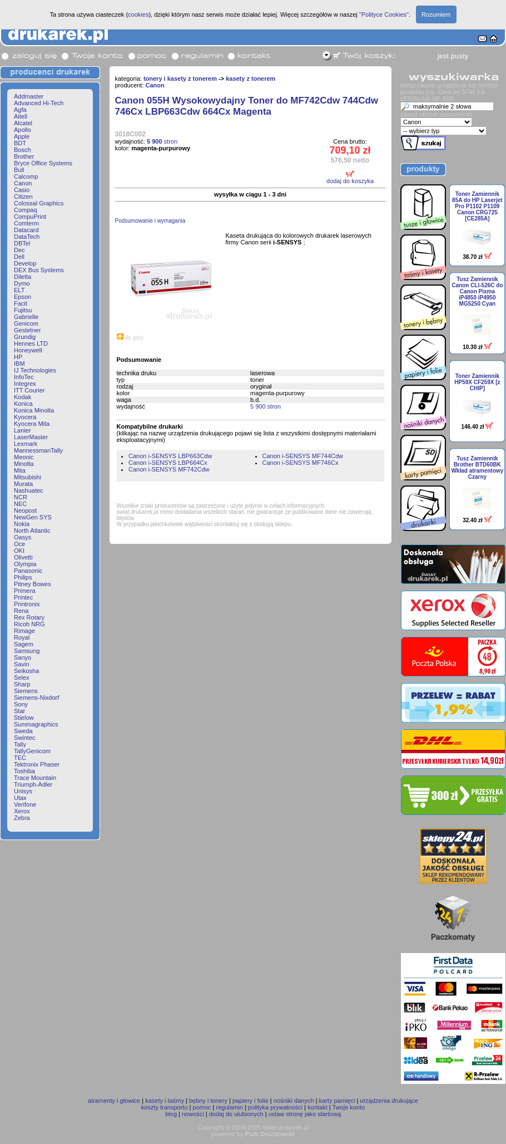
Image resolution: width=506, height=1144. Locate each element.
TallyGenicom (32, 751)
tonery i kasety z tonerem (180, 78)
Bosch (22, 149)
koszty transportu (164, 1107)
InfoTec (23, 377)
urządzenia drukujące (389, 1100)
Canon (23, 183)
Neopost (25, 510)
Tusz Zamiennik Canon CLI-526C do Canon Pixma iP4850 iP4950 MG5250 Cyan (477, 291)
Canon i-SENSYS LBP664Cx (167, 462)
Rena (21, 610)
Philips (23, 577)
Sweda (23, 731)
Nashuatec (28, 490)
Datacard (26, 230)
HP (18, 356)
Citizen (23, 196)
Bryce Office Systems (43, 163)
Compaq (25, 210)
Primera (25, 590)
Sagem (23, 644)
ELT (19, 290)
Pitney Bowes (32, 584)
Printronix (26, 604)
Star (19, 711)
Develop (25, 263)
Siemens (26, 691)
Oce (19, 544)
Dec (19, 250)
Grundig (25, 336)
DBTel (22, 243)
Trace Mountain (35, 777)
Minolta (23, 463)
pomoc (202, 1107)
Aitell (20, 116)
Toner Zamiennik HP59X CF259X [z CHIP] (477, 382)
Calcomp (26, 176)
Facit (20, 303)
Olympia (25, 564)
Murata (23, 483)
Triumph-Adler (33, 784)
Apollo (22, 129)
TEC (20, 757)
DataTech (26, 236)
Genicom (26, 323)
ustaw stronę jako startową (305, 1114)
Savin (21, 664)
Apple (21, 136)
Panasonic (28, 570)
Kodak (22, 397)
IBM (19, 363)
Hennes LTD (31, 343)
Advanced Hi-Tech (38, 103)
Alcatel (23, 123)
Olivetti (23, 557)
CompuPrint (30, 216)
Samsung (26, 650)
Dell (19, 256)
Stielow (23, 717)
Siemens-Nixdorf (36, 697)
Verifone (25, 804)
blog (171, 1114)
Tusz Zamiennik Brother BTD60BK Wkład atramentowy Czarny (477, 467)
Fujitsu (23, 310)
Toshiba (24, 771)
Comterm (26, 223)
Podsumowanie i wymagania (150, 221)
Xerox (22, 811)
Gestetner (27, 330)
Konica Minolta (34, 410)
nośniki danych (294, 1100)
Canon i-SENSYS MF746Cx (300, 462)
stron (162, 141)
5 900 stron (265, 406)
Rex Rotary (29, 617)
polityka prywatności (275, 1107)
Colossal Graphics (38, 203)
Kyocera (25, 417)
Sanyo (22, 657)
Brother (24, 156)
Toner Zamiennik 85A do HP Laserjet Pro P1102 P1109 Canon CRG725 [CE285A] (477, 206)
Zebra (22, 817)
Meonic (23, 457)
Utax (20, 797)
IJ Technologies (35, 370)
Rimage (24, 630)
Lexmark (25, 443)
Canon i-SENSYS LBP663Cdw (170, 456)
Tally (20, 744)
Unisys (23, 791)
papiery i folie (250, 1100)
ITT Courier (29, 390)
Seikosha (26, 670)
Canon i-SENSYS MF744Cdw (303, 456)
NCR (20, 497)
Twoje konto (349, 1107)
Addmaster (28, 96)
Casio (21, 189)
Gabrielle (26, 316)
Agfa (20, 109)
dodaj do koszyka (350, 181)
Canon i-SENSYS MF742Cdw (169, 469)
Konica (23, 403)
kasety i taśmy (164, 1100)
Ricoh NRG (29, 624)
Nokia (21, 524)
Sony (21, 704)
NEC (20, 503)
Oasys (22, 537)
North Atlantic (32, 530)
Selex (21, 677)
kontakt (317, 1107)
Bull (19, 169)
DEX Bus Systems (39, 270)
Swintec (25, 737)
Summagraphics (36, 724)
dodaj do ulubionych (236, 1114)
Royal (21, 637)
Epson (22, 296)
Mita (20, 470)
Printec (23, 597)
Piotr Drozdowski (270, 1134)
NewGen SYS (33, 517)
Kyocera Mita (31, 423)
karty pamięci (337, 1100)
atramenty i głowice (114, 1100)
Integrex (25, 383)
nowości (193, 1114)
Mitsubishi (27, 477)
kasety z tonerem (250, 78)
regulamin (229, 1107)
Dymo (22, 283)
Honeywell (28, 350)
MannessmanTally (38, 450)
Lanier (22, 430)
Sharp (22, 684)
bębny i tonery (208, 1100)
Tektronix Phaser (36, 764)
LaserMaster (31, 437)
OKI (19, 550)
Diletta (22, 276)
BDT (20, 143)
